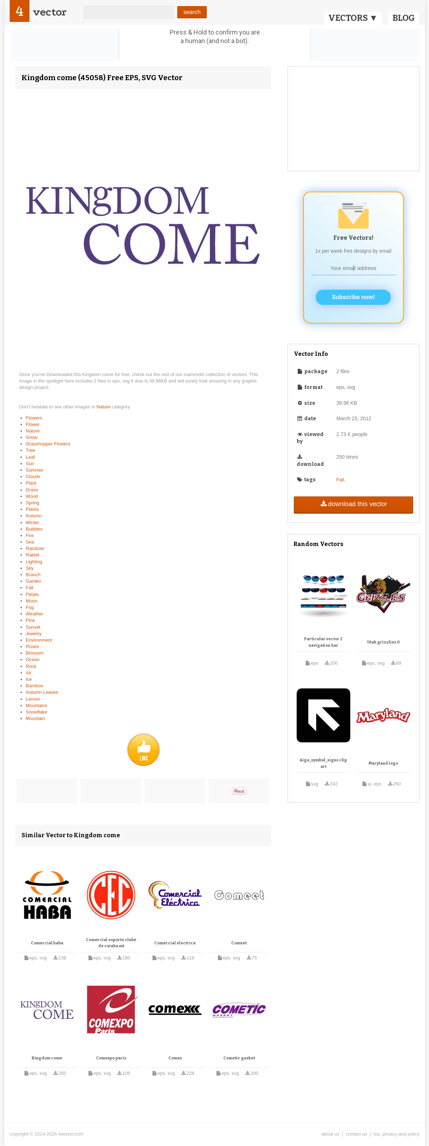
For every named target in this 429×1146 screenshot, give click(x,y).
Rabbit (33, 555)
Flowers (34, 418)
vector (50, 12)
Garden (33, 581)
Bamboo (34, 685)
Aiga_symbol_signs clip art (323, 763)
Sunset (33, 627)
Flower (33, 424)
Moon (32, 601)
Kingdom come (47, 1058)
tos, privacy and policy (397, 1134)
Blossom (35, 653)
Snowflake (36, 712)
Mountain (35, 718)
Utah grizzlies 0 (383, 642)
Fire (30, 535)
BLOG (403, 18)
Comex (175, 1058)
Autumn (34, 515)
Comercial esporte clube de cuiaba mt (111, 943)
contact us (356, 1134)
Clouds (33, 476)
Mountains (36, 705)
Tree (30, 450)
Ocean (33, 659)
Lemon (33, 699)
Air (29, 672)
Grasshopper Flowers (48, 443)
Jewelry (34, 633)
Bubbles (34, 529)
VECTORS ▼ (353, 18)
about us (330, 1134)
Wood (32, 496)
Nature (104, 406)
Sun (30, 463)
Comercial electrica (175, 943)
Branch (33, 574)
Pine (30, 620)
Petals (32, 594)
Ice (29, 679)
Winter (33, 522)
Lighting (34, 561)
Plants (32, 509)
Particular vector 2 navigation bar (323, 642)
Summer (35, 470)
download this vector (353, 504)
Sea (30, 542)
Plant (31, 483)
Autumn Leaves (42, 692)
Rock (31, 666)
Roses (32, 646)
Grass (32, 489)
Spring (33, 502)
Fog (30, 607)
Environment (39, 640)
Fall (29, 587)
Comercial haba (47, 943)
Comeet (239, 943)
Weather (35, 613)
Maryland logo (383, 763)
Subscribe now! (353, 297)
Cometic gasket (239, 1058)
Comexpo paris (111, 1058)
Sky (30, 568)
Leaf (30, 457)
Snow (32, 437)
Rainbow (35, 548)
